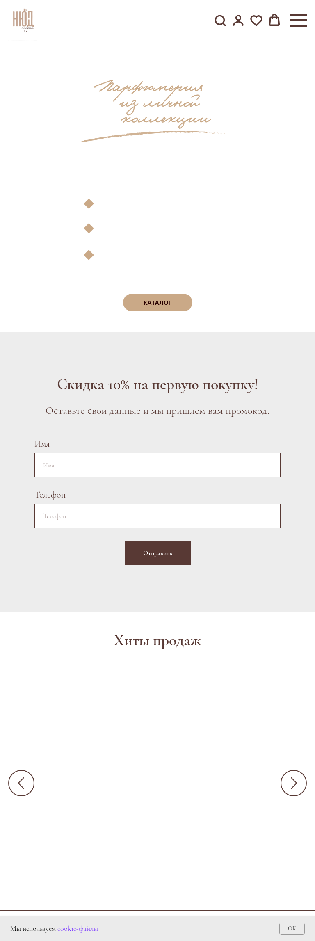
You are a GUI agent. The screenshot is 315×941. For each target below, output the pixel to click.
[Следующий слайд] (294, 782)
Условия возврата (204, 912)
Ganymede (76, 812)
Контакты (101, 912)
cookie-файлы (77, 928)
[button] (220, 20)
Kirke (183, 812)
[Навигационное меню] (298, 20)
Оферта (152, 912)
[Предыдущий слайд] (21, 782)
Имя (42, 444)
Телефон (50, 494)
